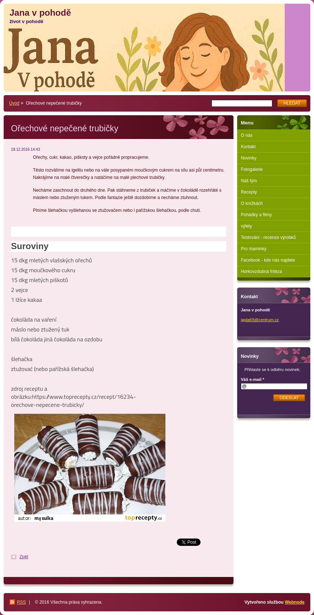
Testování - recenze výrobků (268, 237)
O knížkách (252, 203)
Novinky (249, 158)
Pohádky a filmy (256, 214)
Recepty (249, 192)
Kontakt (248, 146)
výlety (246, 226)
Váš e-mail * (252, 379)
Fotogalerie (252, 169)
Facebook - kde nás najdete (268, 260)
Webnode (294, 602)
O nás (247, 135)
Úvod (14, 103)
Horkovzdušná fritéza (261, 271)
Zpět (23, 556)
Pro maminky (253, 248)
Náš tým (249, 180)
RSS (21, 602)
